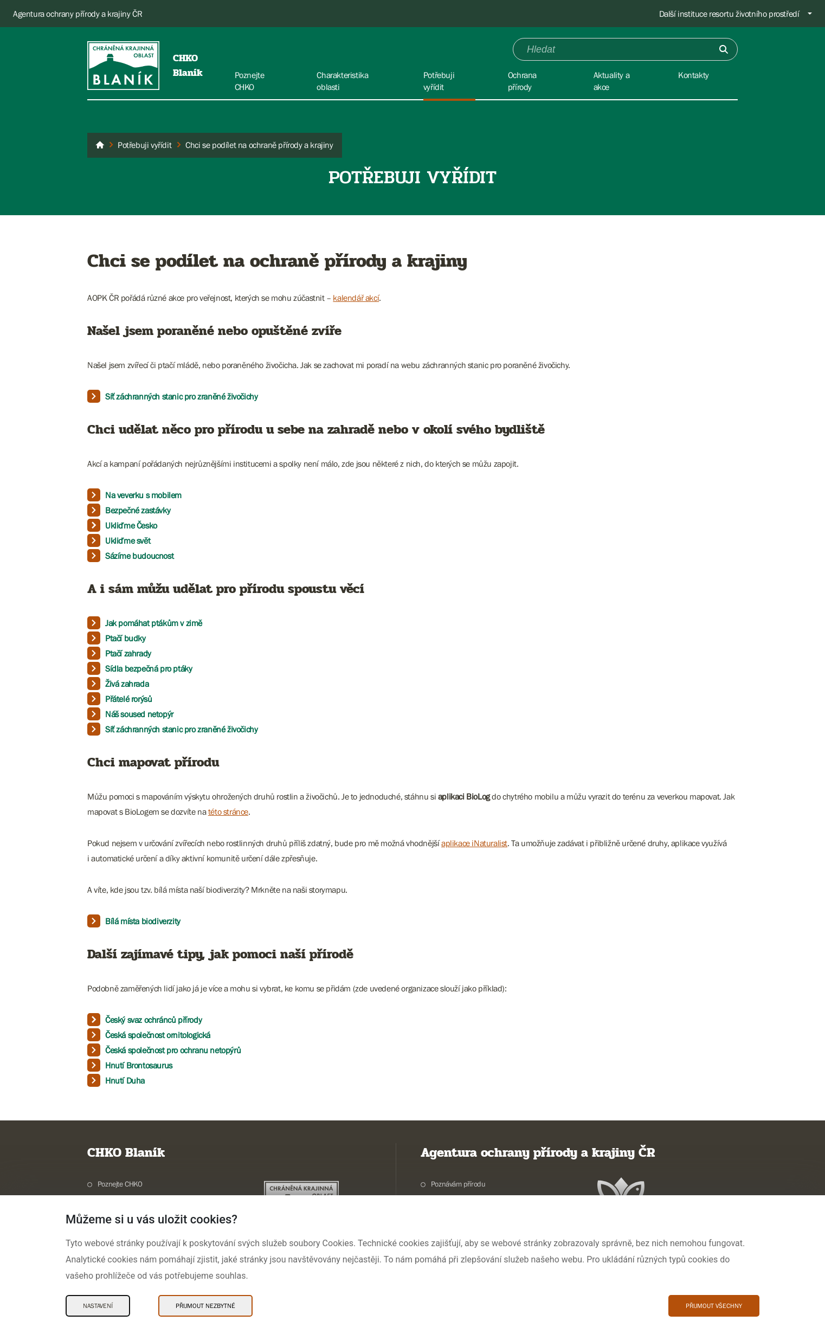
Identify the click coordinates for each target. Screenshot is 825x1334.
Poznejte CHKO (120, 1184)
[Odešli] (723, 49)
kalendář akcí (356, 297)
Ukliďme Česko (131, 525)
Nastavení (98, 1306)
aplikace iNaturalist (474, 843)
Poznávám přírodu (458, 1184)
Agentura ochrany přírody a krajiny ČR (77, 13)
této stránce (228, 811)
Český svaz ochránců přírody (153, 1019)
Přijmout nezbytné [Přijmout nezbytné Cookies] (205, 1306)
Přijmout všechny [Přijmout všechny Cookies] (714, 1306)
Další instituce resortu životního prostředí (729, 13)
